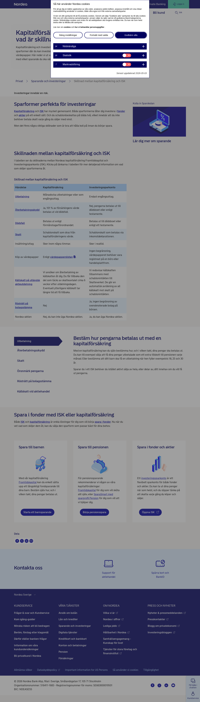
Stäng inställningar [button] (68, 35)
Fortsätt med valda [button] (99, 35)
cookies (67, 27)
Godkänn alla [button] (131, 35)
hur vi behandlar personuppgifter (90, 27)
